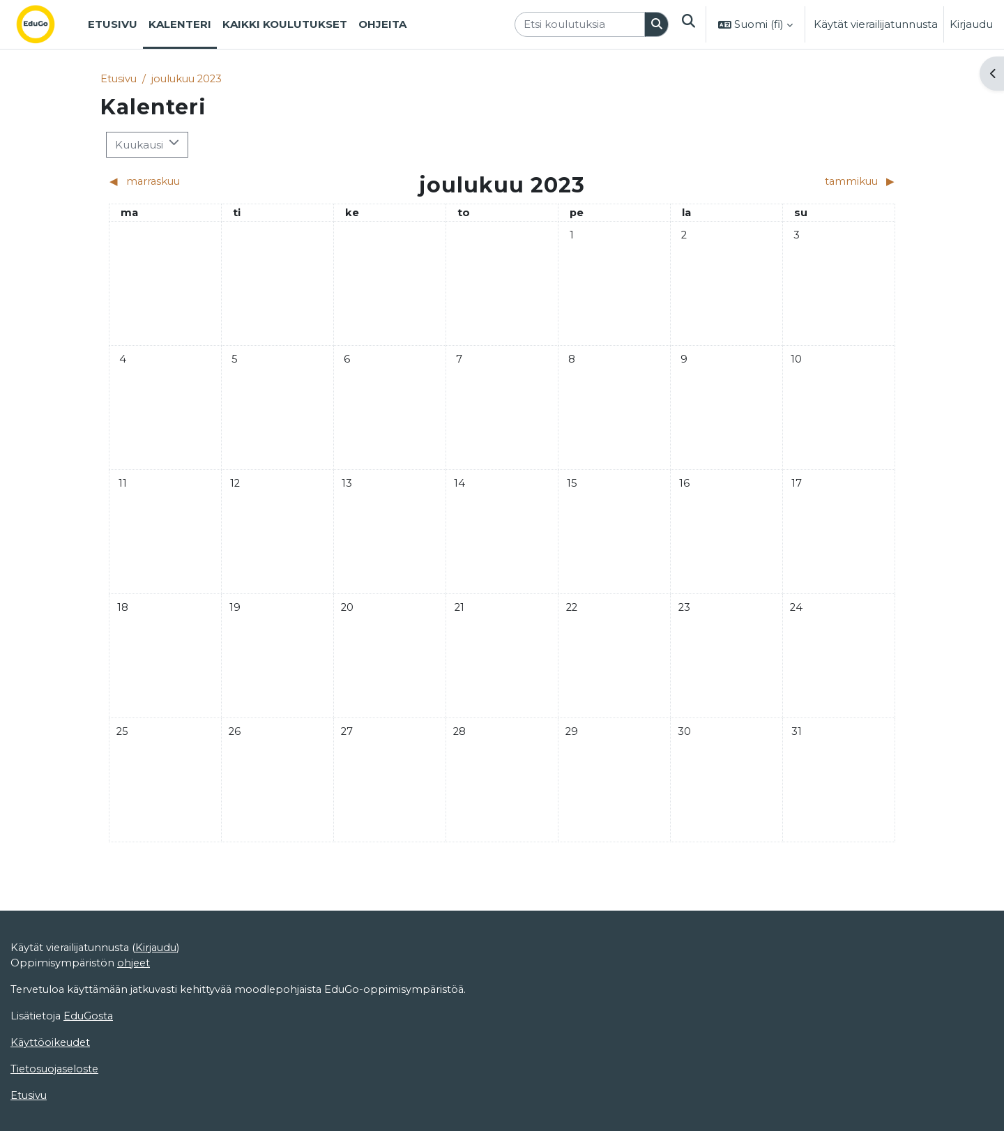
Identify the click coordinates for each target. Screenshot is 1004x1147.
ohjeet (135, 1025)
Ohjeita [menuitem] (382, 24)
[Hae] (656, 25)
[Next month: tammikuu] (797, 182)
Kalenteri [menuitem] (180, 24)
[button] (688, 24)
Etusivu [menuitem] (112, 24)
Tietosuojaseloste (56, 1132)
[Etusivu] (46, 24)
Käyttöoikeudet (51, 1106)
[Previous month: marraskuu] (207, 182)
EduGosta (91, 1079)
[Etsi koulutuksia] (579, 25)
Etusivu (119, 78)
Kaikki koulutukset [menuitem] (284, 24)
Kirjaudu (971, 24)
